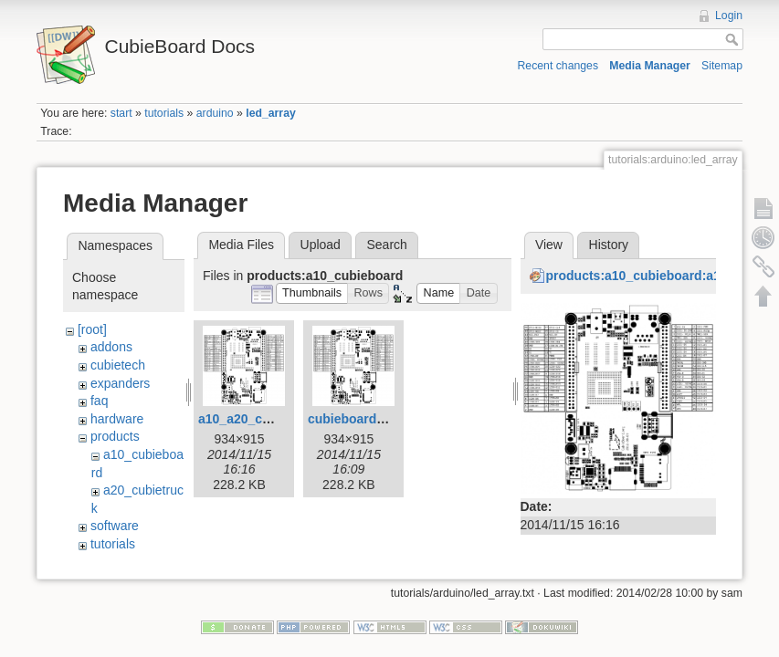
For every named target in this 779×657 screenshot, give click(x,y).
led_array (271, 113)
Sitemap (721, 65)
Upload (320, 244)
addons (111, 346)
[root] (92, 329)
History (609, 244)
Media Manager (649, 65)
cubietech (117, 365)
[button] (312, 293)
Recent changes (558, 65)
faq (99, 400)
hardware (116, 419)
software (114, 525)
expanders (120, 383)
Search (386, 244)
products (115, 436)
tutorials (164, 113)
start (121, 113)
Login (728, 15)
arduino (215, 113)
